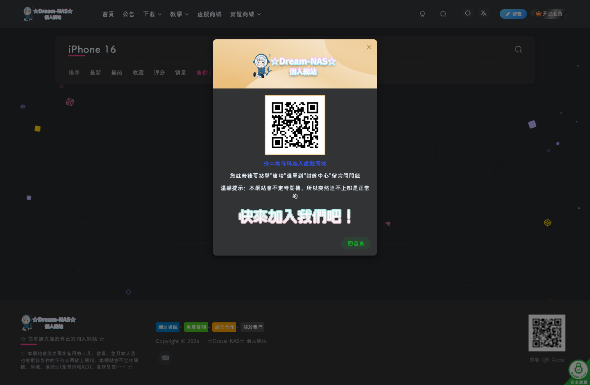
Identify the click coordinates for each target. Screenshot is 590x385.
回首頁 (355, 242)
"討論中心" (317, 175)
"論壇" (278, 175)
